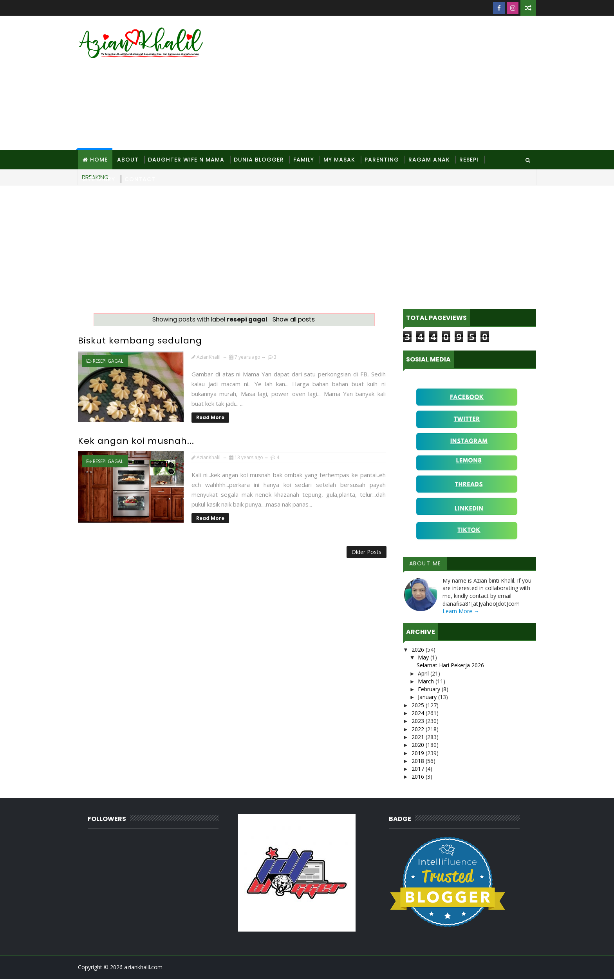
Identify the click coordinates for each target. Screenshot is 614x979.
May (424, 657)
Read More (210, 417)
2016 (419, 776)
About (128, 159)
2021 (419, 737)
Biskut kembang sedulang (140, 340)
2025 (419, 705)
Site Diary (99, 179)
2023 (419, 721)
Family (303, 159)
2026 (419, 649)
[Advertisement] (393, 83)
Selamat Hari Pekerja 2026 (450, 665)
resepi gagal (108, 361)
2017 (419, 768)
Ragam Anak (429, 159)
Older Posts (366, 552)
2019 (419, 753)
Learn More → (460, 611)
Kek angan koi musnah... (136, 441)
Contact (140, 179)
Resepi (469, 159)
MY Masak (339, 159)
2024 (419, 713)
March (426, 681)
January (428, 697)
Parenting (382, 159)
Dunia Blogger (259, 159)
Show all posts (294, 319)
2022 (419, 729)
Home (99, 159)
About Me (425, 563)
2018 (419, 761)
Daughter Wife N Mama (186, 159)
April (424, 673)
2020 (419, 744)
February (430, 689)
